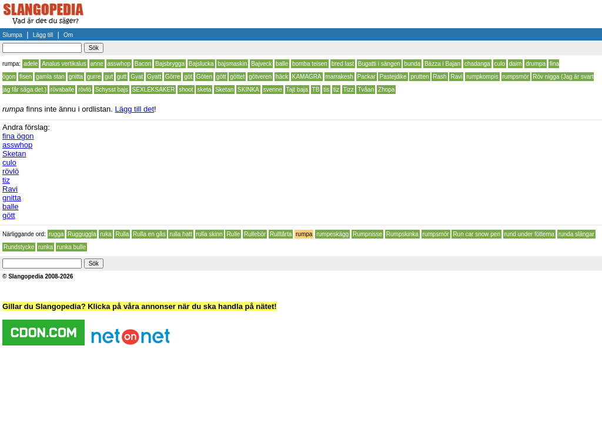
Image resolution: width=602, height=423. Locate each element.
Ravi (456, 76)
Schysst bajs (111, 89)
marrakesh (339, 76)
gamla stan (50, 76)
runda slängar (576, 234)
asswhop (119, 64)
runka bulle (71, 247)
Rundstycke (19, 247)
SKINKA (248, 89)
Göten (204, 76)
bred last (343, 64)
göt (188, 76)
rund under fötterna (529, 234)
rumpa (304, 234)
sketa (204, 89)
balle (282, 64)
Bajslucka (201, 64)
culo (499, 64)
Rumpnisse (367, 234)
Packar (366, 76)
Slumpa (12, 35)
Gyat (137, 76)
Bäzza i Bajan (442, 64)
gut (109, 76)
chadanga (477, 64)
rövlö (84, 89)
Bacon (143, 64)
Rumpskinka (402, 234)
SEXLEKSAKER (153, 89)
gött (221, 76)
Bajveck (261, 64)
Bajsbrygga (170, 64)
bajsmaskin (232, 64)
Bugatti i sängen (379, 64)
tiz (336, 89)
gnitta (76, 76)
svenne (272, 89)
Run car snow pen (476, 234)
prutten (419, 76)
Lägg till (43, 35)
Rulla (122, 234)
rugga (56, 234)
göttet (237, 76)
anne (97, 64)
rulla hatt (180, 234)
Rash (439, 76)
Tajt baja (297, 89)
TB (316, 89)
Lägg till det (135, 109)
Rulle (233, 234)
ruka (105, 234)
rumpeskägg (332, 234)
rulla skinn (209, 234)
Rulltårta (281, 234)
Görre (172, 76)
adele (31, 64)
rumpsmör (516, 76)
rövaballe (63, 89)
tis (326, 89)
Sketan (224, 89)
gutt (122, 76)
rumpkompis (482, 76)
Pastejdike (392, 76)
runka (45, 247)
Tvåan (365, 89)
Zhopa (386, 89)
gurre (94, 76)
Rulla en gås (149, 234)
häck (282, 76)
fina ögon (18, 136)
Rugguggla (82, 234)
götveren (260, 76)
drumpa (536, 64)
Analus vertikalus (64, 64)
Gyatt (154, 76)
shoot (186, 89)
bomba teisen (309, 64)
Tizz (348, 89)
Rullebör (255, 234)
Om (68, 35)
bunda (412, 64)
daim (515, 64)
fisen (25, 76)
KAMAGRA (307, 76)
